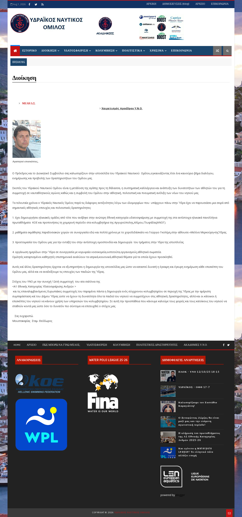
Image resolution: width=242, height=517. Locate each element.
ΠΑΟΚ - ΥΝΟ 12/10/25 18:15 (198, 371)
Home (17, 344)
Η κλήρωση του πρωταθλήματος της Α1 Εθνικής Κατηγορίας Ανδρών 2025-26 (199, 436)
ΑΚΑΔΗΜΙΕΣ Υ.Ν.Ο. (195, 344)
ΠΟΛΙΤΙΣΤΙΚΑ (132, 50)
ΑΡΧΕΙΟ (200, 3)
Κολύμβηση (121, 344)
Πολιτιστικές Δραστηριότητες (157, 344)
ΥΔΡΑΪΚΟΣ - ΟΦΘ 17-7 (194, 387)
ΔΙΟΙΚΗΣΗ (49, 50)
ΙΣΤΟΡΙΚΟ (29, 50)
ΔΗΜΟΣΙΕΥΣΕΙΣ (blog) (175, 3)
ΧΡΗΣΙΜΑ (157, 50)
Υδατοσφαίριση (96, 344)
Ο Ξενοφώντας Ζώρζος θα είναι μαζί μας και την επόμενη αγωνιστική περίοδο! (198, 421)
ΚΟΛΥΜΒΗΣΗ (105, 50)
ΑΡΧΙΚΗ (151, 3)
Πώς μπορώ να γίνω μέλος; (61, 344)
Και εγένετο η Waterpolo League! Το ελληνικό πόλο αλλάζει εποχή (195, 452)
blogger (181, 495)
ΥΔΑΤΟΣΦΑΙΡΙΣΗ (76, 50)
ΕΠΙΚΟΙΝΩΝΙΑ (220, 3)
